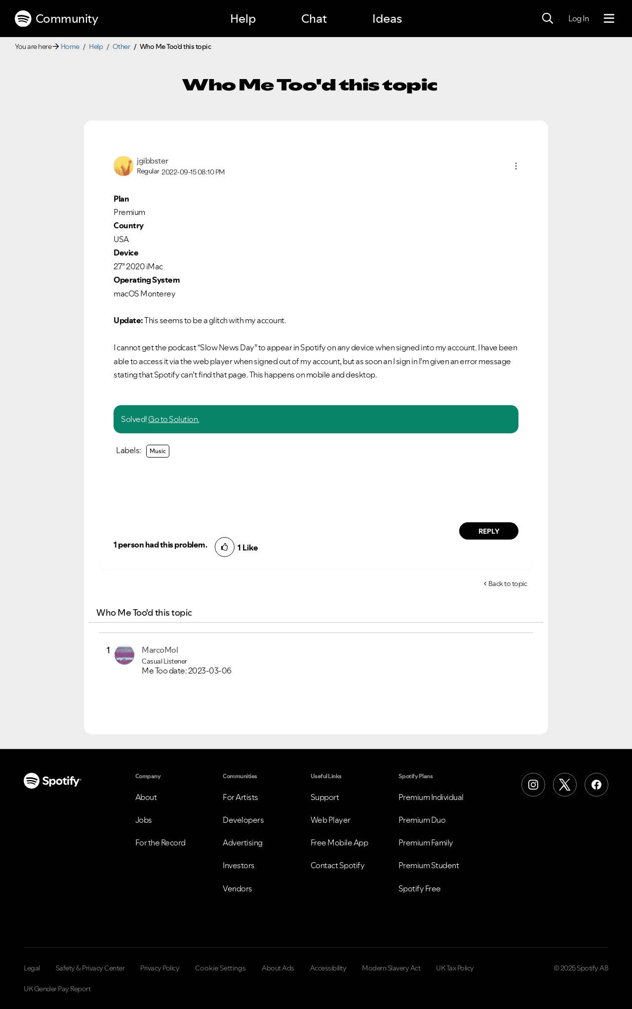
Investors (239, 865)
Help (243, 18)
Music (158, 451)
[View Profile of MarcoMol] (160, 649)
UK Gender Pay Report (57, 988)
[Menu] (609, 19)
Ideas (387, 18)
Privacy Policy (159, 968)
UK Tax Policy (455, 968)
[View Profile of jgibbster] (152, 160)
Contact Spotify (338, 865)
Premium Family (425, 842)
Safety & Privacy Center (90, 968)
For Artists (240, 797)
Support (325, 797)
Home (70, 46)
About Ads (278, 968)
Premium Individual (431, 797)
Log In (578, 18)
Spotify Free (419, 888)
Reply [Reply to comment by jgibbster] (489, 531)
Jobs (143, 819)
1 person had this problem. (160, 544)
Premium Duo (422, 819)
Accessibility (328, 968)
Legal (32, 968)
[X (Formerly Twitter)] (565, 785)
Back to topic (507, 584)
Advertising (243, 842)
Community (56, 18)
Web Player (331, 819)
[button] (516, 166)
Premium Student (428, 865)
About (146, 797)
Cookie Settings (220, 968)
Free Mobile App (339, 842)
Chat (314, 18)
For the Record (160, 842)
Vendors (237, 888)
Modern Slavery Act (391, 968)
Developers (243, 819)
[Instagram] (533, 785)
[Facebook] (596, 785)
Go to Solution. (173, 419)
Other (121, 46)
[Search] (547, 18)
